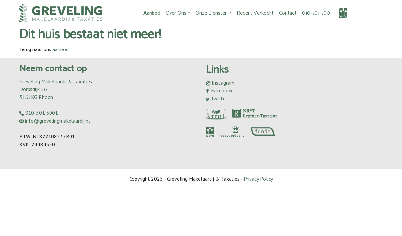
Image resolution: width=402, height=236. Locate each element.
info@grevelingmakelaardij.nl (54, 120)
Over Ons (176, 13)
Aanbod (151, 13)
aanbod (60, 49)
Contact (288, 13)
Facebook (219, 90)
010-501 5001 (317, 13)
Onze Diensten (211, 13)
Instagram (220, 82)
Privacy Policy (258, 178)
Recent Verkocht (255, 13)
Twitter (216, 98)
